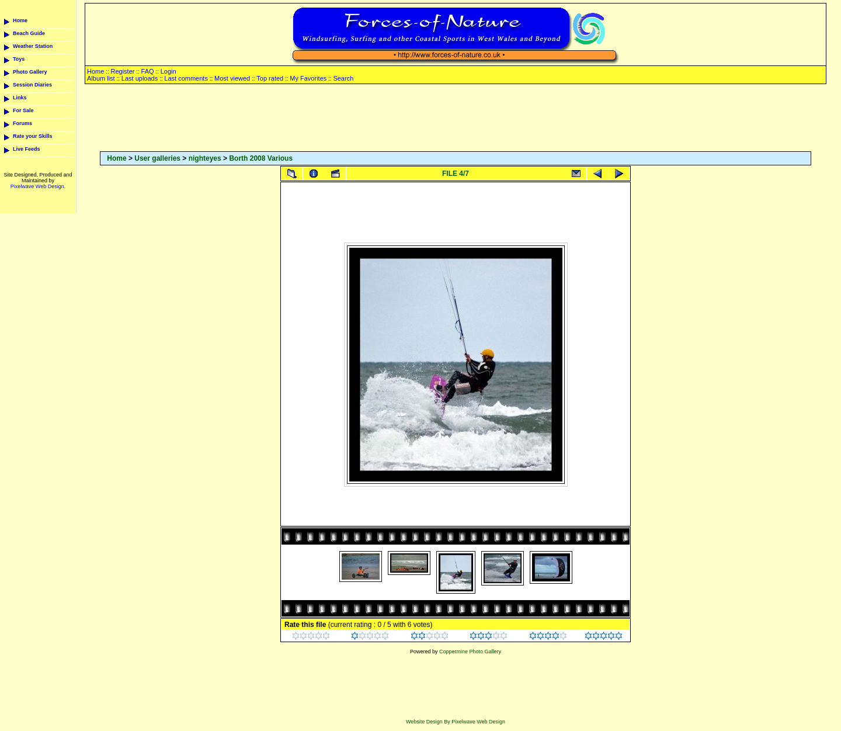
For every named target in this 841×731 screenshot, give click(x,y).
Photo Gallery (30, 72)
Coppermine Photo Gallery (470, 651)
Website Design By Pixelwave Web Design (455, 722)
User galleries (157, 158)
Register (122, 71)
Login (168, 71)
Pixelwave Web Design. (38, 186)
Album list (101, 78)
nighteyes (205, 158)
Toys (19, 59)
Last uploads (139, 78)
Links (20, 98)
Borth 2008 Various (261, 158)
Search (343, 78)
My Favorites (308, 78)
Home (20, 20)
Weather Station (33, 46)
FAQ (147, 71)
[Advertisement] (455, 118)
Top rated (269, 78)
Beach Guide (29, 33)
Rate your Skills (33, 136)
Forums (22, 123)
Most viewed (232, 78)
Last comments (186, 78)
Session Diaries (32, 85)
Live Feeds (26, 149)
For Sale (23, 110)
